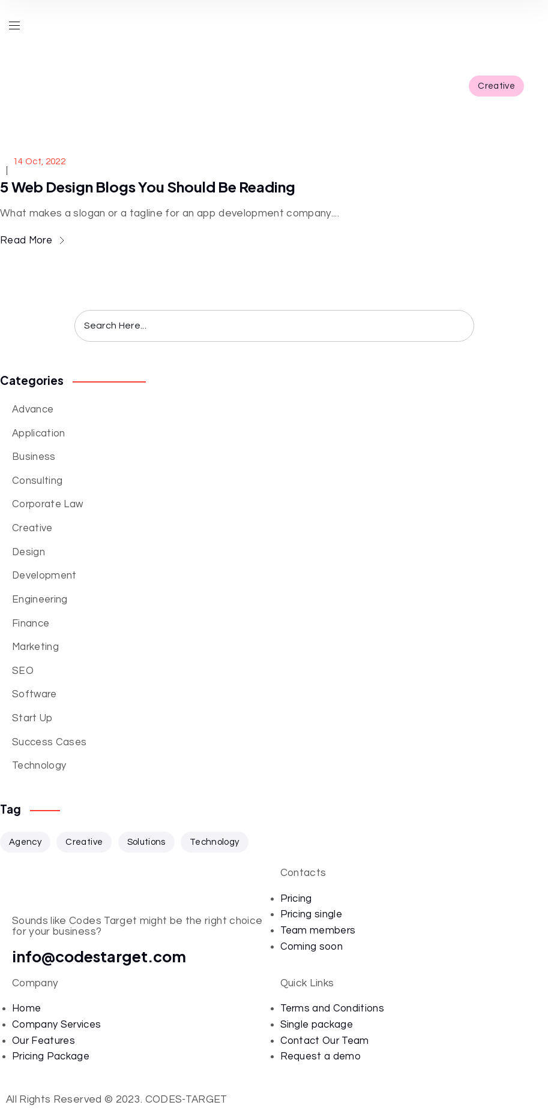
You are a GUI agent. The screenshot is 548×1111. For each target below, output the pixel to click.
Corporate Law (47, 504)
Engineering (40, 599)
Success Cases (49, 742)
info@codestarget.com (99, 956)
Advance (32, 409)
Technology (39, 765)
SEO (23, 671)
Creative (496, 86)
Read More (32, 240)
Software (34, 694)
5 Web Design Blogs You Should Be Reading (147, 186)
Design (28, 552)
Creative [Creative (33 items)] (84, 842)
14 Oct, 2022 (39, 161)
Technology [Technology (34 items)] (214, 842)
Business (34, 456)
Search (455, 326)
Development (44, 575)
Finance (30, 623)
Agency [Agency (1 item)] (25, 842)
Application (38, 433)
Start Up (32, 718)
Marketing (35, 647)
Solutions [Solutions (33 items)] (146, 842)
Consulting (37, 480)
